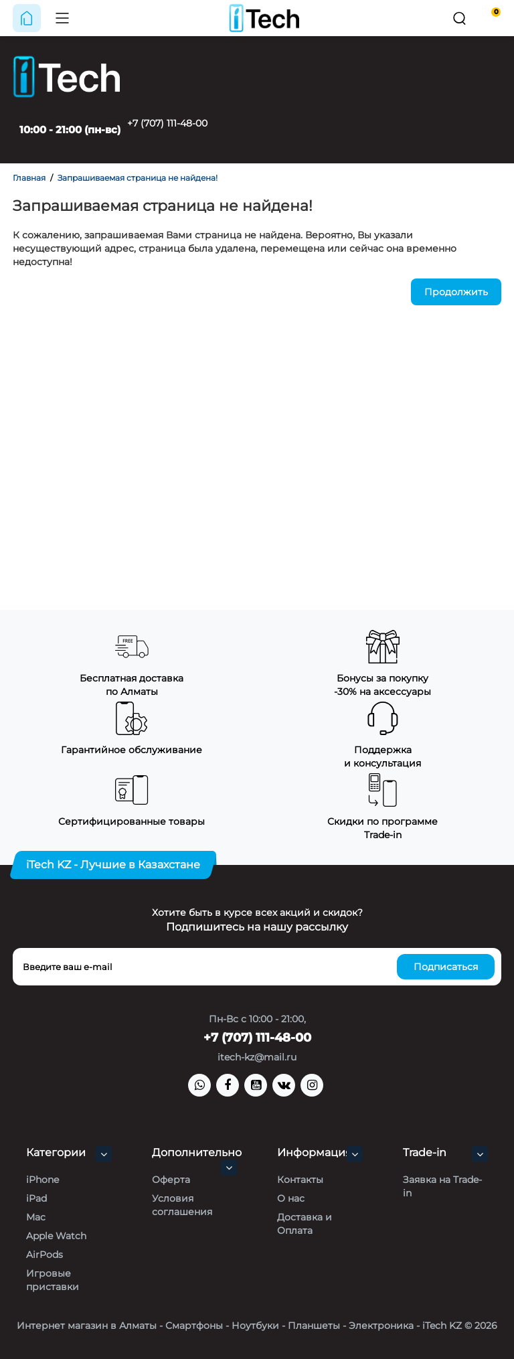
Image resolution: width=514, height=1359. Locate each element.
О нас (291, 1198)
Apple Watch (56, 1236)
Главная (29, 178)
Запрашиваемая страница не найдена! (138, 178)
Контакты (300, 1180)
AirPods (44, 1255)
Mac (36, 1217)
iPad (36, 1198)
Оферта (171, 1180)
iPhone (42, 1180)
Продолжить (456, 292)
